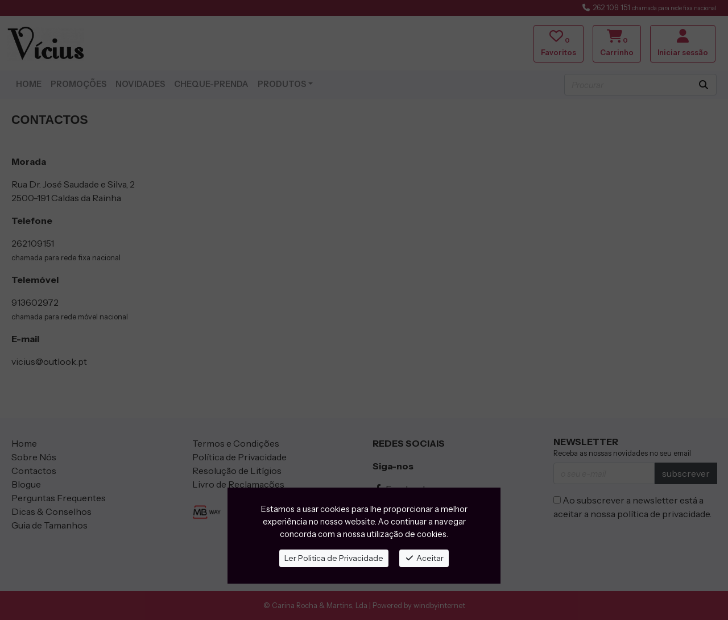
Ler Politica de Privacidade (333, 558)
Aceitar (424, 558)
